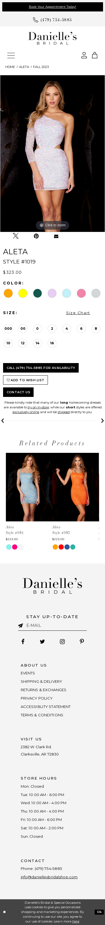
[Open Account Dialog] (84, 54)
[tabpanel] (52, 153)
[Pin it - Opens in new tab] (36, 236)
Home (10, 67)
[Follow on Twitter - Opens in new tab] (42, 642)
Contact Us (19, 392)
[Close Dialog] (4, 912)
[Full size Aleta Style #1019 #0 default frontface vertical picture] (52, 153)
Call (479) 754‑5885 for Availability (41, 368)
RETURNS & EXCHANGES (44, 690)
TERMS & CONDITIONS (42, 715)
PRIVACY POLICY (37, 698)
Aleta (24, 67)
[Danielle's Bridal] (52, 38)
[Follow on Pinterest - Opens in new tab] (81, 642)
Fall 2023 (41, 67)
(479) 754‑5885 (48, 868)
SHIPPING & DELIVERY (41, 681)
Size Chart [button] (78, 312)
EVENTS (28, 673)
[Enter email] (52, 625)
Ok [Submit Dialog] (99, 912)
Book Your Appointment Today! (52, 7)
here (75, 921)
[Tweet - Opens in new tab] (15, 236)
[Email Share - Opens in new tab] (56, 236)
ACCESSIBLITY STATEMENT (46, 706)
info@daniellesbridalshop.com (49, 877)
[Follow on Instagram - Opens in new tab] (62, 642)
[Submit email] (22, 625)
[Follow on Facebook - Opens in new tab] (23, 642)
